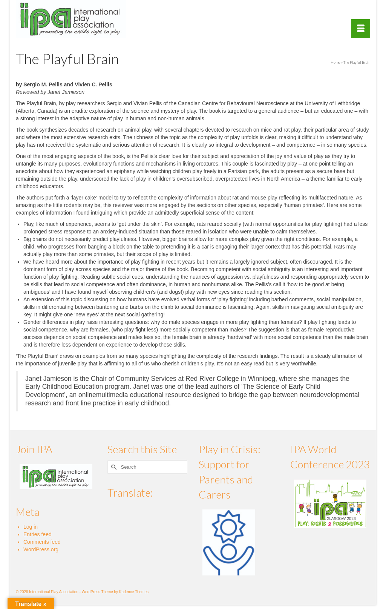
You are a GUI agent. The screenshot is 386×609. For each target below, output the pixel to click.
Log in (30, 527)
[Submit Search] (113, 467)
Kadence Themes (134, 592)
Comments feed (42, 542)
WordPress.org (40, 549)
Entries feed (37, 534)
